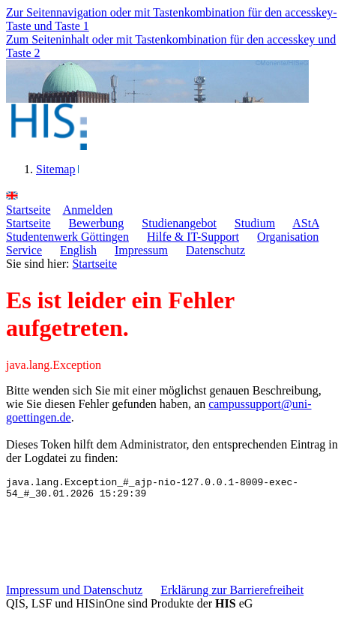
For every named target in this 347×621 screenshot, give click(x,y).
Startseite (28, 223)
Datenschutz (215, 250)
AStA (305, 223)
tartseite (28, 209)
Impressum (141, 250)
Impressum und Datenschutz (74, 594)
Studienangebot (179, 223)
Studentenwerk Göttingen (67, 236)
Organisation (288, 236)
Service (24, 250)
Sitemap (55, 169)
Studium (255, 223)
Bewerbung (96, 223)
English (78, 250)
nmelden (88, 209)
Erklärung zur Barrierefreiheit (232, 594)
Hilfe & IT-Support (193, 236)
